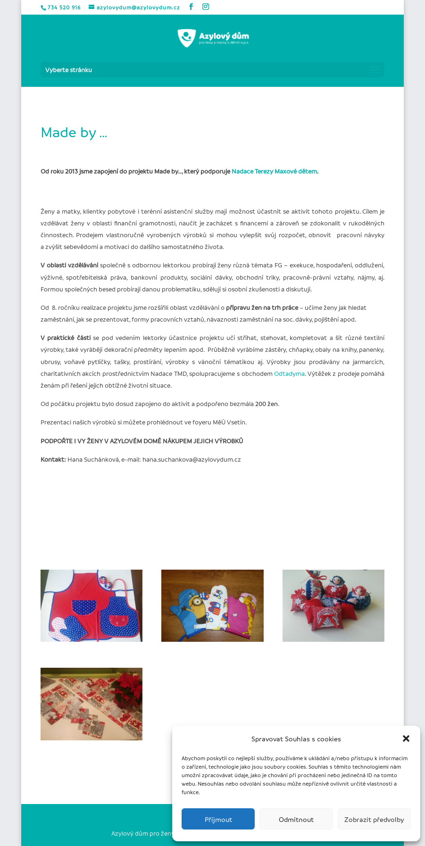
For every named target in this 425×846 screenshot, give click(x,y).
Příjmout (218, 819)
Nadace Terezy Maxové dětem (274, 171)
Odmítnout (296, 819)
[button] (406, 738)
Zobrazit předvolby (374, 819)
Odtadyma (289, 373)
